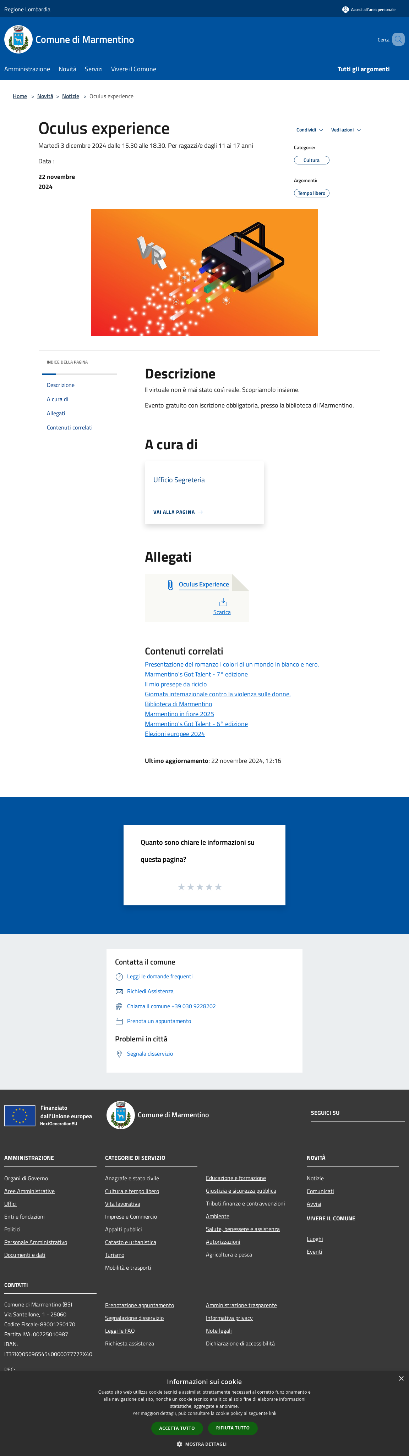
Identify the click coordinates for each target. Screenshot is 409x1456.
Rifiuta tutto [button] (233, 1428)
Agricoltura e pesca (229, 1254)
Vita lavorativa (122, 1203)
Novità (45, 96)
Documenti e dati (24, 1254)
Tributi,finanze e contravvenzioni (245, 1203)
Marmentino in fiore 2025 (179, 714)
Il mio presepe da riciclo (176, 684)
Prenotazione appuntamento (139, 1305)
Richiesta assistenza (129, 1343)
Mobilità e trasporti (128, 1267)
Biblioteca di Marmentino (178, 704)
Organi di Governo (26, 1178)
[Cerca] (396, 39)
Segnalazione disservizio (134, 1318)
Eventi (314, 1251)
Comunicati (320, 1191)
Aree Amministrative (29, 1191)
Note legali (219, 1330)
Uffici (10, 1203)
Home (20, 96)
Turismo (114, 1254)
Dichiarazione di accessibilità (240, 1343)
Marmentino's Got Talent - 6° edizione (196, 724)
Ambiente (217, 1216)
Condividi (311, 130)
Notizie (70, 96)
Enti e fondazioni (24, 1216)
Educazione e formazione (236, 1178)
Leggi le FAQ (120, 1330)
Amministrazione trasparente (241, 1305)
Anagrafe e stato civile (132, 1178)
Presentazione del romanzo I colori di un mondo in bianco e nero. (232, 664)
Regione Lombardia (27, 9)
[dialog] (204, 1413)
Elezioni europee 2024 (175, 733)
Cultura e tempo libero (132, 1191)
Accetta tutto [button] (177, 1428)
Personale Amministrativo (35, 1242)
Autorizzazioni (223, 1241)
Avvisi (314, 1203)
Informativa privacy (229, 1318)
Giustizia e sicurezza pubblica (241, 1190)
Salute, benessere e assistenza (243, 1229)
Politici (12, 1229)
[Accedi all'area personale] (369, 9)
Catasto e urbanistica (130, 1242)
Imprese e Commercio (131, 1216)
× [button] (401, 1379)
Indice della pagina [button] (67, 362)
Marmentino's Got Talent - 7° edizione (196, 674)
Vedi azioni (347, 130)
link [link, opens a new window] (273, 1413)
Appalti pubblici (123, 1229)
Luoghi (315, 1239)
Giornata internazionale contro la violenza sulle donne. (218, 694)
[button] (204, 1443)
